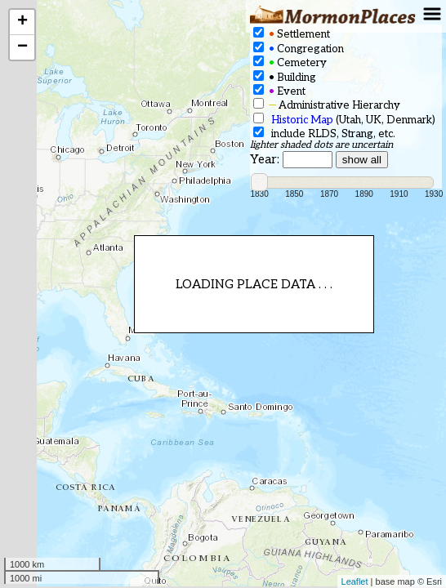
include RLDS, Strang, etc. (324, 133)
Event (279, 91)
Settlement (291, 34)
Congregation (298, 49)
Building (284, 77)
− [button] (22, 47)
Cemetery (290, 62)
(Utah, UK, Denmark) (344, 120)
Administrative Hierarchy (326, 105)
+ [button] (22, 22)
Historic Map (302, 120)
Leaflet (354, 581)
